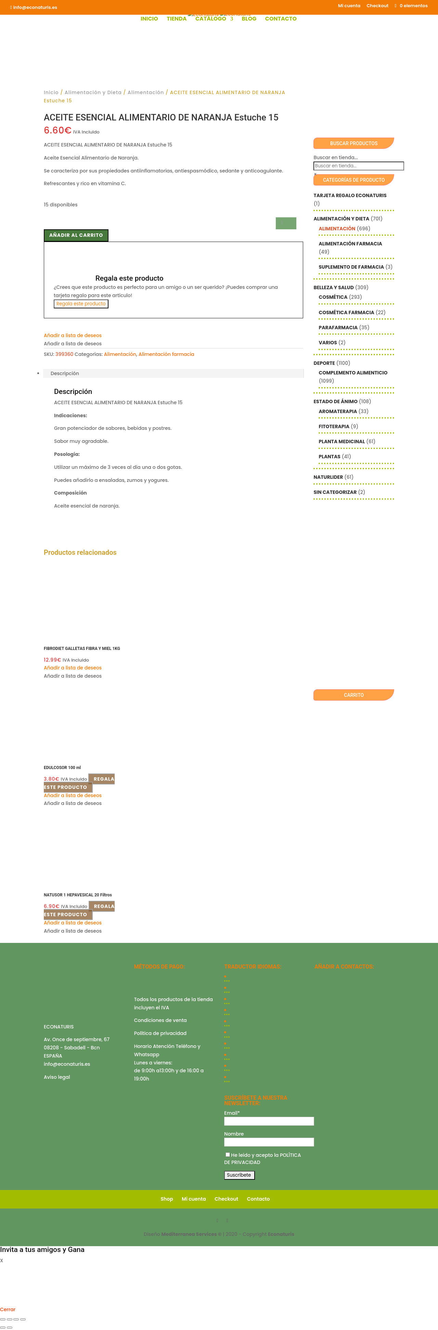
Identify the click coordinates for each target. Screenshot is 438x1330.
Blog (249, 19)
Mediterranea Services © (191, 1234)
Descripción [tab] (65, 373)
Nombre (234, 1133)
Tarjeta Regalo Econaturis (349, 195)
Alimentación (146, 92)
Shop (167, 1198)
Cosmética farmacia (346, 312)
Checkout (377, 6)
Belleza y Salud (333, 287)
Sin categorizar (335, 492)
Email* (232, 1113)
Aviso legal (57, 1077)
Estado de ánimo (335, 401)
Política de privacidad (160, 1033)
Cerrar (7, 1309)
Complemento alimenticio (353, 372)
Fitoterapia (334, 426)
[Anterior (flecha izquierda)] (2, 1328)
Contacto (281, 19)
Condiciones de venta (160, 1020)
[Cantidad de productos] (286, 223)
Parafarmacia (338, 327)
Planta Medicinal (342, 441)
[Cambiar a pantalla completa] (9, 1319)
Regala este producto (81, 303)
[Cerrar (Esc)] (23, 1319)
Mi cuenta (349, 6)
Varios (328, 342)
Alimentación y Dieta (93, 92)
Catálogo (210, 19)
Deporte (324, 363)
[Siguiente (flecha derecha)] (9, 1328)
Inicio (149, 19)
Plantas (329, 456)
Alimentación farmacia (166, 354)
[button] (73, 335)
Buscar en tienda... (335, 157)
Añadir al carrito (76, 235)
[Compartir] (16, 1319)
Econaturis (281, 1234)
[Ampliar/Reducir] (2, 1319)
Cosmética (333, 297)
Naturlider (328, 477)
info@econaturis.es (67, 1064)
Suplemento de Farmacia (351, 267)
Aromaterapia (338, 411)
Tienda (176, 19)
